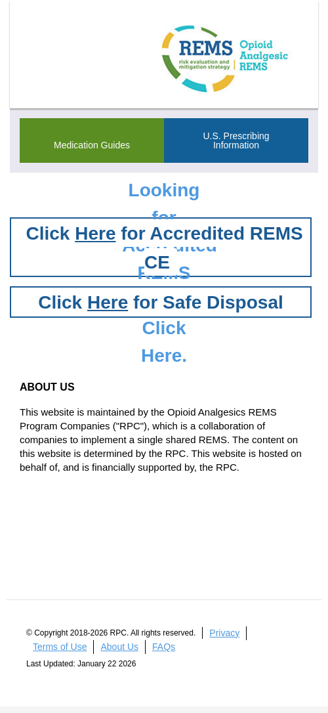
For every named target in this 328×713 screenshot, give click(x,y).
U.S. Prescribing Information (236, 140)
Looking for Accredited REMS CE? (167, 194)
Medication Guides (92, 145)
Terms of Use (60, 646)
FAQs (163, 646)
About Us (119, 646)
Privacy (224, 633)
